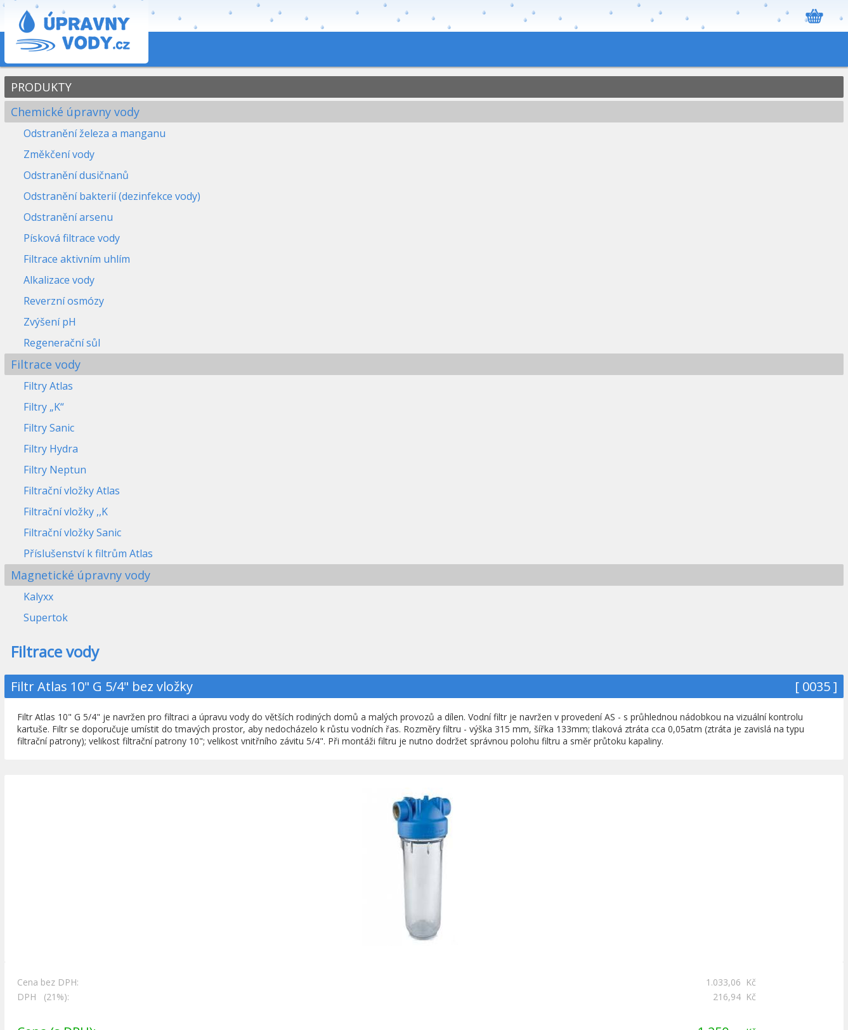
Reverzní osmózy (63, 301)
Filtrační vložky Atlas (71, 491)
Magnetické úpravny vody (80, 575)
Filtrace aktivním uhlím (76, 259)
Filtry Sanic (48, 428)
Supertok (45, 617)
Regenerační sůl (61, 343)
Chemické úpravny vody (75, 111)
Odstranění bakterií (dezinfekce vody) (111, 196)
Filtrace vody (46, 364)
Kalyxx (38, 597)
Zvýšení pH (49, 322)
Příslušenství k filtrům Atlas (88, 553)
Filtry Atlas (48, 386)
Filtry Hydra (50, 449)
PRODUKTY (41, 87)
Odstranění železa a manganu (94, 133)
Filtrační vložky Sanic (72, 532)
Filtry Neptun (54, 470)
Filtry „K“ (43, 407)
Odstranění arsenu (68, 217)
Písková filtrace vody (71, 238)
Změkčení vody (59, 154)
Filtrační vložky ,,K (65, 511)
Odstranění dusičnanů (76, 175)
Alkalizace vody (59, 280)
